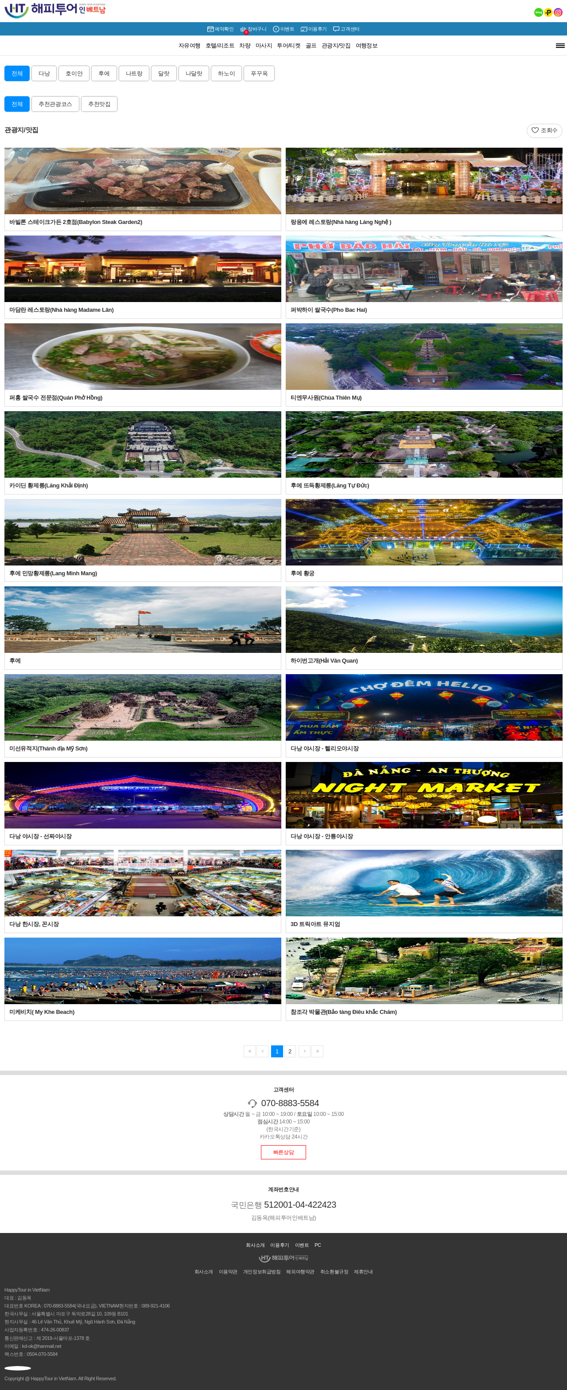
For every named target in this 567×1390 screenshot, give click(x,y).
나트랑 (134, 73)
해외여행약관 (300, 1271)
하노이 (226, 73)
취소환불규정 (334, 1271)
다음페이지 (262, 1051)
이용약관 (228, 1271)
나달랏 (194, 73)
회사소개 (255, 1245)
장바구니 (253, 30)
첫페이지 (250, 1051)
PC (318, 1245)
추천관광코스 (55, 104)
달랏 (163, 73)
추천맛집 (99, 104)
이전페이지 (317, 1051)
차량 (244, 45)
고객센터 (346, 29)
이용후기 (314, 29)
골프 (311, 45)
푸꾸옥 (259, 73)
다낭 (44, 73)
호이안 (74, 73)
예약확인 (220, 29)
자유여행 (190, 45)
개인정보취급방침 (262, 1271)
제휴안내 (363, 1271)
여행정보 (367, 45)
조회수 (549, 130)
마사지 (264, 45)
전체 (17, 73)
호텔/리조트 (220, 45)
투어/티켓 (288, 45)
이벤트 (284, 29)
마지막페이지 (305, 1051)
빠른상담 (283, 1152)
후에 (103, 73)
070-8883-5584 (290, 1103)
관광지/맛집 (336, 45)
